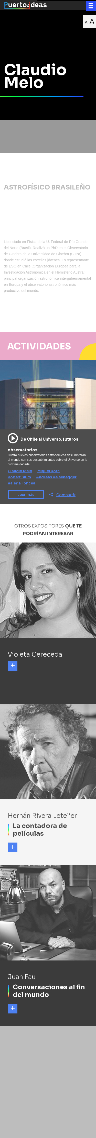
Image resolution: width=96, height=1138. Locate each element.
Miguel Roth (48, 471)
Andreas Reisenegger (56, 477)
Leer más (25, 494)
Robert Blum (19, 477)
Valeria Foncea (21, 483)
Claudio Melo (20, 471)
